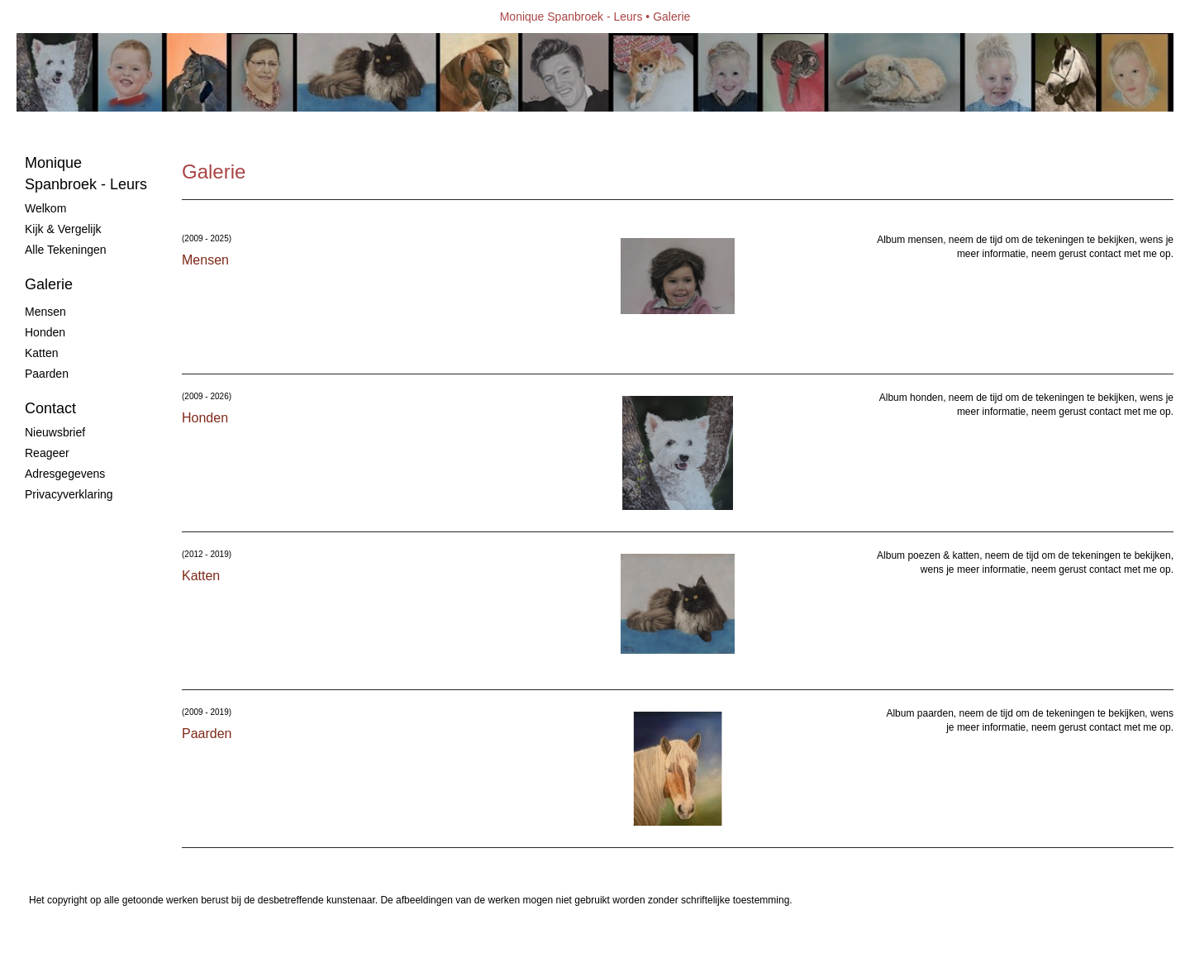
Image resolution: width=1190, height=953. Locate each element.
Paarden (47, 373)
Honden (45, 332)
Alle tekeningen (66, 249)
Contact (50, 408)
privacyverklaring (69, 494)
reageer (47, 453)
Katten (41, 353)
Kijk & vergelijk (63, 229)
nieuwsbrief (55, 432)
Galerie (49, 284)
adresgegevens (65, 473)
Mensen (45, 311)
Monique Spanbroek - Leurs (571, 16)
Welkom (45, 208)
